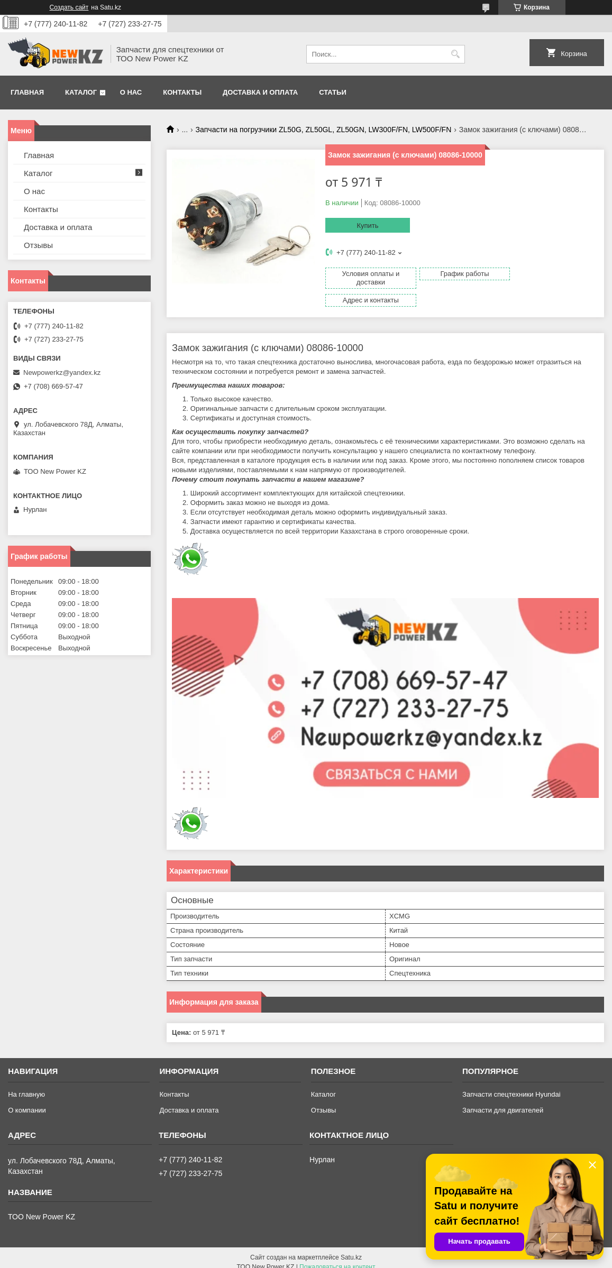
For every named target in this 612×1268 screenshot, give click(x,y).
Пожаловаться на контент (337, 1258)
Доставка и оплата (260, 92)
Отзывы (38, 245)
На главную (26, 1085)
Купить (367, 225)
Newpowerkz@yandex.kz (62, 372)
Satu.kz (351, 1248)
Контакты (182, 92)
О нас (131, 92)
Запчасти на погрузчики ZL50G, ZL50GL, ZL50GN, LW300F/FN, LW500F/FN (324, 129)
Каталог (81, 92)
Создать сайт (69, 7)
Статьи (332, 92)
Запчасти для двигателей (502, 1101)
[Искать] (455, 54)
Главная (27, 92)
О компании (27, 1101)
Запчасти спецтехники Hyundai (511, 1085)
